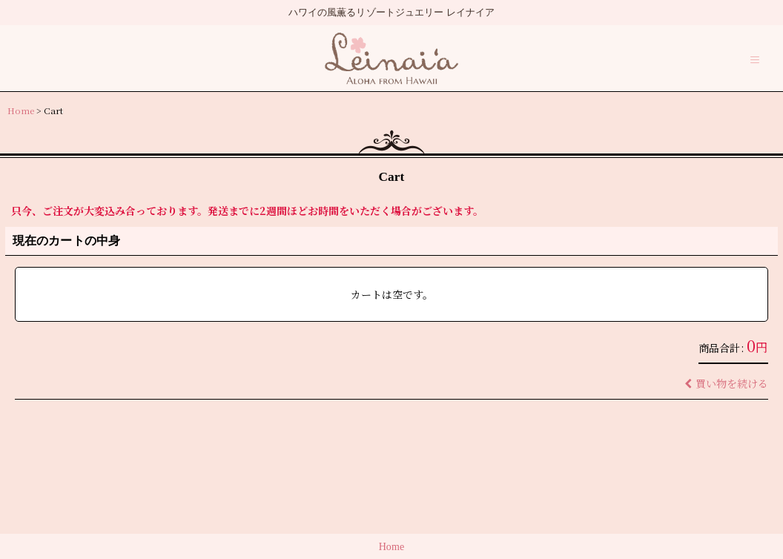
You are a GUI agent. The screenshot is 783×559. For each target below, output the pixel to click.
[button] (754, 60)
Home (392, 546)
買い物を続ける (726, 383)
